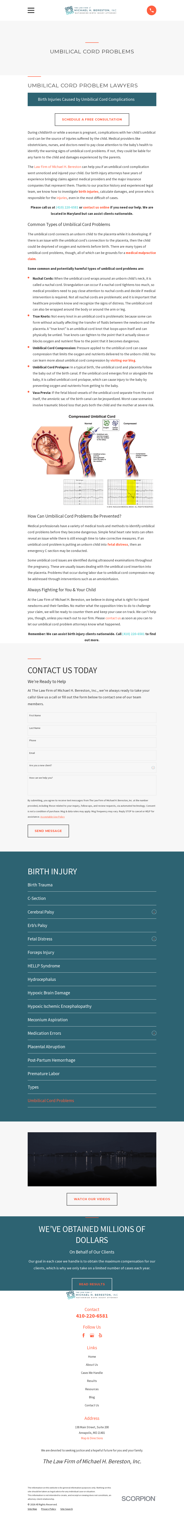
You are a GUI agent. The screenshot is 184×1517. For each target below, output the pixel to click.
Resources (92, 1389)
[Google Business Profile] (92, 1335)
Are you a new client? (40, 765)
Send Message (48, 831)
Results (92, 1381)
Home (92, 1357)
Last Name (34, 728)
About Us (92, 1365)
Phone (32, 740)
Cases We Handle (92, 1373)
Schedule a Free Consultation (92, 119)
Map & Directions (92, 1438)
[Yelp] (100, 1335)
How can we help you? (41, 777)
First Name (35, 715)
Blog (92, 1397)
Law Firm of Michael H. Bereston (57, 167)
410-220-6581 (92, 1315)
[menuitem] (92, 884)
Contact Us (92, 1405)
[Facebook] (83, 1335)
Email (32, 753)
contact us (113, 618)
